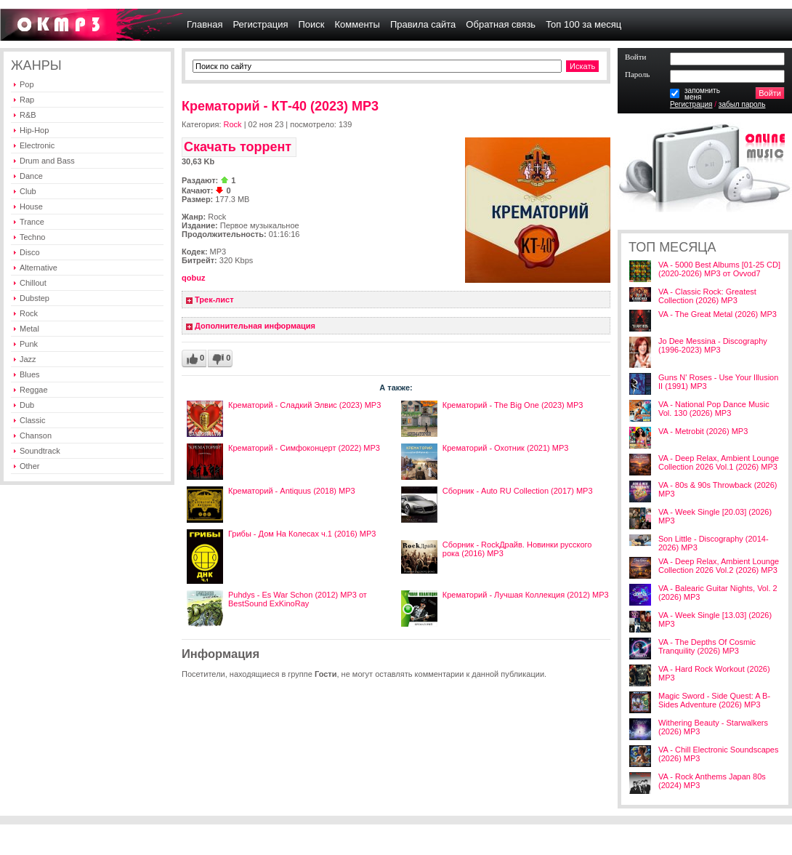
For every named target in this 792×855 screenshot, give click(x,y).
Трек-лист (214, 299)
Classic (32, 420)
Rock (29, 313)
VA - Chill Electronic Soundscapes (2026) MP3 (718, 754)
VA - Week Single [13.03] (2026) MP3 (715, 619)
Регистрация (691, 104)
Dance (31, 176)
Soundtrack (40, 450)
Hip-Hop (34, 130)
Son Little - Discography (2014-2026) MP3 (713, 543)
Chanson (36, 435)
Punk (29, 344)
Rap (27, 99)
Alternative (38, 267)
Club (28, 191)
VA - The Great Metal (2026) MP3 (717, 314)
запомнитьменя (702, 94)
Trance (32, 221)
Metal (29, 328)
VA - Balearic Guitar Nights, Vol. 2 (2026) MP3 (717, 592)
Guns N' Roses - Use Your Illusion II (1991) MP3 (718, 381)
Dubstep (34, 298)
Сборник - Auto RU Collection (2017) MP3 (518, 490)
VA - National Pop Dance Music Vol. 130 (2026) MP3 (713, 408)
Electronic (37, 145)
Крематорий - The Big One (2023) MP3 (513, 405)
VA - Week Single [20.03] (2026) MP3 (715, 516)
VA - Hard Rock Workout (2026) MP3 (714, 673)
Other (30, 466)
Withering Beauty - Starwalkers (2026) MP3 (713, 727)
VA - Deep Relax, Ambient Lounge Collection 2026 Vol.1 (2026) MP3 (718, 462)
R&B (28, 115)
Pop (27, 84)
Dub (27, 405)
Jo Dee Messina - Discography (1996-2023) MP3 (712, 345)
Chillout (33, 282)
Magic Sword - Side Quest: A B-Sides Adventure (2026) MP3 (714, 700)
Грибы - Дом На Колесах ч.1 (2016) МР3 (302, 533)
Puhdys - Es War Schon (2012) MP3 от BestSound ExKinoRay (297, 599)
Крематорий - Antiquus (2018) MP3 (291, 490)
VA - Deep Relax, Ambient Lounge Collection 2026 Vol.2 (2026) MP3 (718, 565)
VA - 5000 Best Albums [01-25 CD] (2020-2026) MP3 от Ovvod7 (719, 269)
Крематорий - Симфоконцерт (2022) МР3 (304, 447)
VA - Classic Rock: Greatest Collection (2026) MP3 (707, 296)
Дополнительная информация (255, 325)
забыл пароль (742, 104)
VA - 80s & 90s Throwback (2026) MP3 (717, 489)
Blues (30, 374)
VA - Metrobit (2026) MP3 (703, 431)
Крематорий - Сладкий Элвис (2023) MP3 (304, 405)
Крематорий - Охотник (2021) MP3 (506, 447)
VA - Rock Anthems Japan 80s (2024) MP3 (712, 781)
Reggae (34, 389)
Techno (32, 237)
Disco (30, 252)
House (31, 206)
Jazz (28, 359)
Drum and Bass (47, 160)
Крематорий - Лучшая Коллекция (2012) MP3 (526, 594)
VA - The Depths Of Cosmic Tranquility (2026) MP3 (707, 646)
